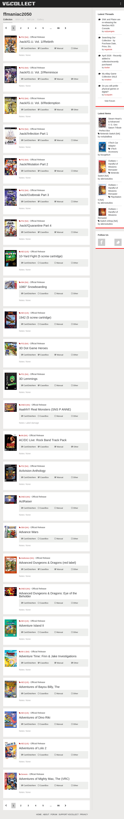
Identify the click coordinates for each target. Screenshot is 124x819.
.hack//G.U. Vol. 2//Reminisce (38, 72)
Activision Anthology (32, 470)
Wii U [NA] (24, 652)
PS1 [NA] (23, 374)
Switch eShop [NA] (108, 221)
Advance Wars (28, 532)
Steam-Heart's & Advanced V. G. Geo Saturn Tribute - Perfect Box (110, 124)
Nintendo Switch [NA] (109, 133)
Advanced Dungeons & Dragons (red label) (47, 562)
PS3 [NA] (23, 344)
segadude (108, 49)
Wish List (19, 19)
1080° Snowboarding (33, 286)
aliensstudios (107, 179)
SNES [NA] (24, 405)
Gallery (40, 19)
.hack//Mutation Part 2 (33, 164)
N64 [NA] (23, 282)
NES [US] (24, 252)
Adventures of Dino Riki (34, 717)
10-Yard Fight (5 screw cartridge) (41, 256)
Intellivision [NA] (26, 558)
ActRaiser (25, 501)
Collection (7, 19)
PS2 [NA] (23, 37)
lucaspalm (108, 95)
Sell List (30, 19)
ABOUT (46, 814)
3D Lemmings (28, 378)
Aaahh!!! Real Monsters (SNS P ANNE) (45, 409)
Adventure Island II (31, 625)
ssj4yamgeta (109, 31)
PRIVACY (84, 814)
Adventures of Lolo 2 (32, 748)
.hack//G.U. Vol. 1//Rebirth (36, 41)
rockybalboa (106, 136)
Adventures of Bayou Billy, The (39, 687)
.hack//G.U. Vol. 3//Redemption (39, 103)
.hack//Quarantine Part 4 (35, 225)
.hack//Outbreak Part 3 (34, 195)
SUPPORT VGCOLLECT (69, 814)
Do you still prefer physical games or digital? (110, 89)
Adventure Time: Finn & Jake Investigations (48, 656)
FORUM (54, 814)
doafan (107, 68)
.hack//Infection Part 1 (33, 133)
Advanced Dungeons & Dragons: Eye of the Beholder (48, 595)
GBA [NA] (24, 527)
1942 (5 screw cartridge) (35, 317)
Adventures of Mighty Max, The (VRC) (44, 778)
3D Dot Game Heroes (33, 348)
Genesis (23, 774)
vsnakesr (107, 80)
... (51, 28)
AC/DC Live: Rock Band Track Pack (43, 440)
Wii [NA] (23, 436)
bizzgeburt (105, 155)
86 (58, 28)
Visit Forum (110, 101)
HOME (39, 814)
